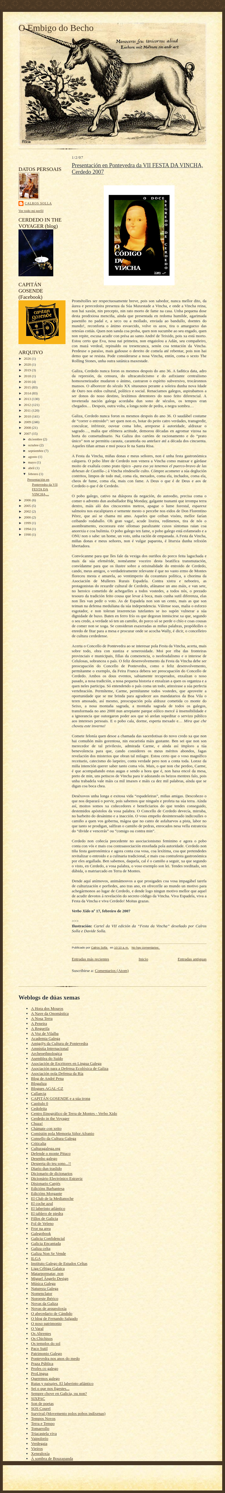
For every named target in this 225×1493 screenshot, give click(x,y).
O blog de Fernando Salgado (54, 1318)
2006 (28, 500)
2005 (28, 506)
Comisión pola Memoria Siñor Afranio (62, 1133)
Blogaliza (39, 1083)
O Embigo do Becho (56, 28)
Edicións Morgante (46, 1193)
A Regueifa (40, 1028)
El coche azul (42, 1203)
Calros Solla (38, 203)
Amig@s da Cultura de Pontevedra (59, 1043)
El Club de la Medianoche (52, 1198)
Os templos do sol (45, 1343)
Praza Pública (42, 1363)
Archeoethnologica (46, 1053)
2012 (28, 405)
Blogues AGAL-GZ (47, 1088)
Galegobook (41, 1233)
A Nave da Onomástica (50, 1013)
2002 (28, 511)
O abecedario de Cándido (51, 1313)
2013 (28, 399)
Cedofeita (39, 1108)
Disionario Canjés (45, 1183)
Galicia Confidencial (48, 1238)
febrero (33, 474)
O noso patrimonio (46, 1323)
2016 (28, 381)
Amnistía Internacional (50, 1048)
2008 (28, 427)
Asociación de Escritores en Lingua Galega (66, 1063)
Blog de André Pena (47, 1078)
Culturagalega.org (45, 1148)
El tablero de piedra (47, 1213)
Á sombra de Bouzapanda (52, 1458)
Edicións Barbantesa (48, 1188)
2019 (28, 370)
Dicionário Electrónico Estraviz (57, 1178)
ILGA (36, 1258)
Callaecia (38, 1093)
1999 (28, 523)
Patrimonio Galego (46, 1353)
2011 (28, 410)
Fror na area (41, 1228)
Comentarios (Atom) (112, 970)
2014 (28, 393)
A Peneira (39, 1023)
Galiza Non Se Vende (48, 1253)
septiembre (36, 451)
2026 (28, 358)
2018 (28, 376)
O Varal (37, 1328)
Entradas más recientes (90, 959)
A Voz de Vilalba (45, 1033)
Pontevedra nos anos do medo (55, 1358)
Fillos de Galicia (44, 1218)
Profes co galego (44, 1368)
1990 (28, 534)
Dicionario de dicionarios (51, 1173)
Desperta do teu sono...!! (51, 1163)
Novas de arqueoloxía (48, 1308)
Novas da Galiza (44, 1303)
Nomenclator (41, 1293)
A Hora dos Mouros (47, 1008)
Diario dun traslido (46, 1168)
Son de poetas (42, 1403)
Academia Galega (45, 1038)
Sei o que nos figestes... (50, 1388)
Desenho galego (44, 1158)
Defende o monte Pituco (51, 1153)
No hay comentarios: (146, 947)
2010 (28, 416)
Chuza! (37, 1123)
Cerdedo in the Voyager (50, 1118)
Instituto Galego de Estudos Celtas (59, 1263)
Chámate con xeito (46, 1128)
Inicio (143, 959)
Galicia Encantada (46, 1243)
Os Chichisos (42, 1338)
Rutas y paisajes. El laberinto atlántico (62, 1383)
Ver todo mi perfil (31, 211)
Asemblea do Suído (47, 1058)
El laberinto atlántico (48, 1208)
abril (31, 468)
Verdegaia (39, 1443)
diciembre (35, 439)
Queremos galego (45, 1378)
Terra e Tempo (43, 1423)
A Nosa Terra (42, 1018)
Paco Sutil (39, 1348)
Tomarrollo (40, 1428)
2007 (28, 433)
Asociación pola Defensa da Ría (57, 1073)
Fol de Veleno (42, 1223)
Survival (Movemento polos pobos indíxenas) (68, 1413)
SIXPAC (38, 1398)
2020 (28, 364)
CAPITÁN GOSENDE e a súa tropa (60, 1098)
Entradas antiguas (192, 959)
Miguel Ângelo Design (49, 1278)
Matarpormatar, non (47, 1273)
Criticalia (38, 1143)
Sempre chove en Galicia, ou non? (59, 1393)
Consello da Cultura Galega (53, 1138)
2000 (28, 517)
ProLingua (39, 1373)
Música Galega (43, 1283)
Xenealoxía (40, 1453)
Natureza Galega (44, 1288)
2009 (28, 422)
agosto (33, 456)
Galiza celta (40, 1248)
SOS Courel (40, 1408)
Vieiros (37, 1448)
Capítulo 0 (39, 1103)
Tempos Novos (43, 1418)
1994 (28, 529)
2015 (28, 387)
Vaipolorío (39, 1438)
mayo (32, 462)
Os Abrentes (41, 1333)
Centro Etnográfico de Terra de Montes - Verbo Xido (74, 1113)
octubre (33, 445)
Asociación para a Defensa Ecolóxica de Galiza (69, 1068)
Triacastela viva (44, 1433)
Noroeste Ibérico (44, 1298)
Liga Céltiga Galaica (48, 1268)
